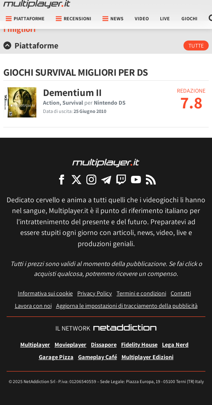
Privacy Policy (94, 293)
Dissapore (104, 344)
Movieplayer (70, 344)
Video (142, 18)
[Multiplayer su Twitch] (121, 179)
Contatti (181, 293)
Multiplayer (35, 344)
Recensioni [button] (73, 18)
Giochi (189, 18)
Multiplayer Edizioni (147, 357)
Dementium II (72, 92)
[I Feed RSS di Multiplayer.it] (151, 179)
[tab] (106, 45)
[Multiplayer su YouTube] (136, 179)
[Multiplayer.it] (36, 4)
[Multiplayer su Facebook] (62, 179)
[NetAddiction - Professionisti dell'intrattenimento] (124, 328)
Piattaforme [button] (25, 18)
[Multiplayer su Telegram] (106, 179)
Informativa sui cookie (45, 293)
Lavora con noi (33, 305)
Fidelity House (139, 344)
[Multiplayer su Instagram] (91, 179)
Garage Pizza (56, 357)
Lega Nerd (175, 344)
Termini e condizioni (141, 293)
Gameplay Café (97, 357)
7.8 (191, 102)
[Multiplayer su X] (76, 179)
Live (165, 18)
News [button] (113, 18)
